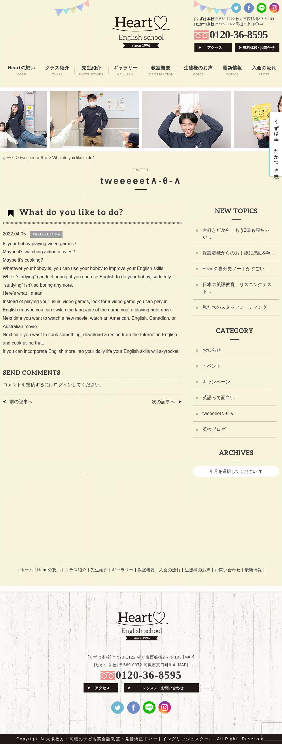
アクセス (214, 47)
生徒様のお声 (198, 569)
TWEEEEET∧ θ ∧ (46, 234)
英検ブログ (214, 429)
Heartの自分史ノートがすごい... (235, 268)
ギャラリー (122, 569)
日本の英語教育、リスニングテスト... (237, 288)
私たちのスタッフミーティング (234, 307)
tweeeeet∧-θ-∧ (218, 413)
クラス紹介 (75, 569)
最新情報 (253, 569)
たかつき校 (276, 159)
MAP (188, 657)
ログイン (63, 384)
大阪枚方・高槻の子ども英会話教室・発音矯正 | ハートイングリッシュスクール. (130, 739)
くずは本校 (276, 126)
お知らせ (211, 350)
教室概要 (146, 569)
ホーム (26, 569)
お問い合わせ (228, 569)
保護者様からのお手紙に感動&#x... (238, 252)
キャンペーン (216, 381)
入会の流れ (170, 569)
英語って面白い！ (220, 397)
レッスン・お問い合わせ (162, 688)
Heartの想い (49, 569)
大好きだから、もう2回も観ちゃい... (236, 233)
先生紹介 (99, 569)
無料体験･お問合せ (259, 47)
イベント (211, 366)
